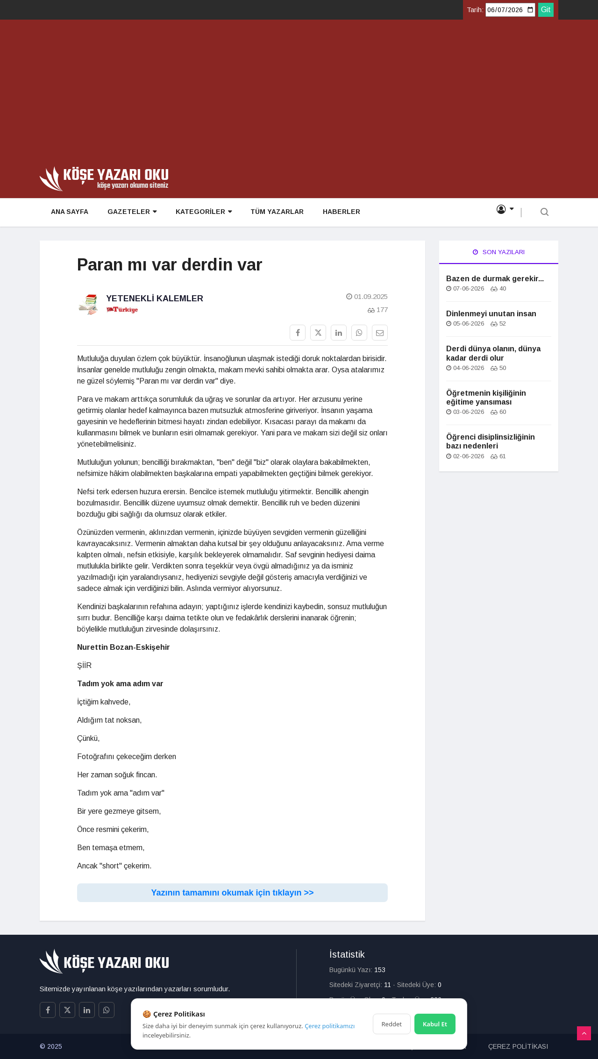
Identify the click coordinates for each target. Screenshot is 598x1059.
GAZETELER (129, 213)
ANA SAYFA (67, 213)
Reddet (392, 1024)
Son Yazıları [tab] (499, 252)
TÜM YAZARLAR (274, 213)
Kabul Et (435, 1024)
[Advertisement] (299, 96)
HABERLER (338, 213)
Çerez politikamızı (330, 1026)
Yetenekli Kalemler (154, 298)
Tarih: (475, 10)
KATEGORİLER (201, 213)
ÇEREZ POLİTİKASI (518, 1046)
